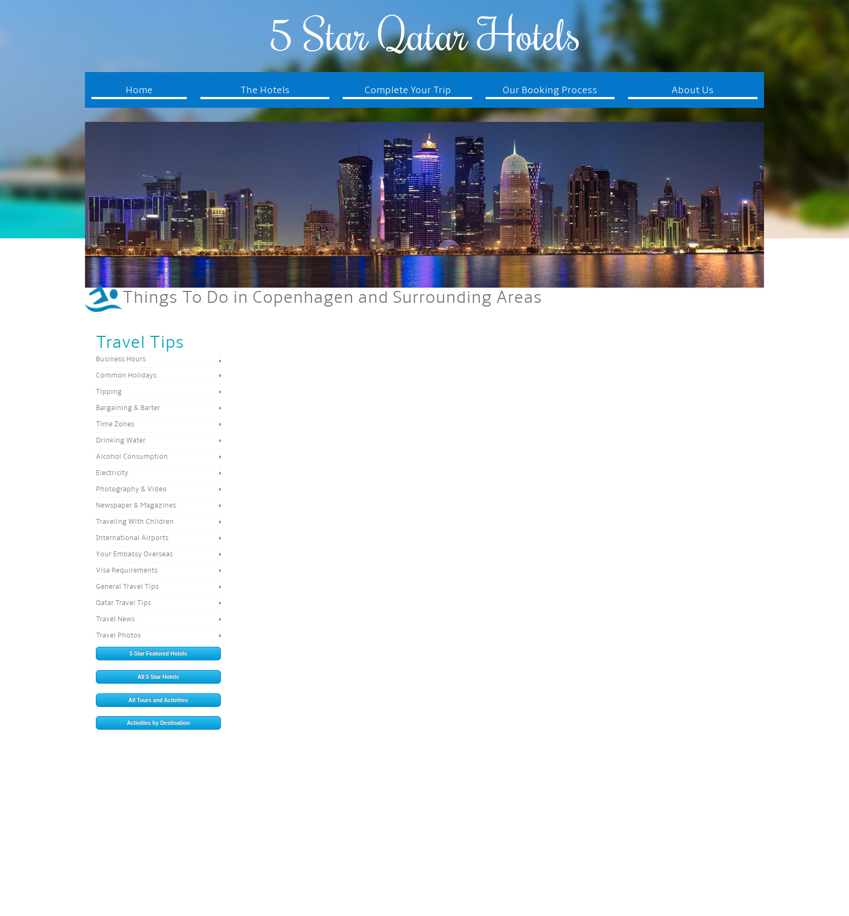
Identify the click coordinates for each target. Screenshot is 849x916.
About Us (692, 91)
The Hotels (265, 91)
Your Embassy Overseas (134, 554)
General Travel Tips (127, 586)
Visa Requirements (127, 570)
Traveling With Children (135, 521)
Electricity (112, 473)
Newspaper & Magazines (136, 505)
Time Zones (115, 424)
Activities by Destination (158, 723)
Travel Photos (118, 635)
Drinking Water (121, 440)
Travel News (115, 619)
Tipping (109, 391)
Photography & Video (131, 489)
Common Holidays (126, 375)
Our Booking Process (549, 91)
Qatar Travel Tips (123, 603)
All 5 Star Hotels (158, 677)
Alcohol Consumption (132, 456)
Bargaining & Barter (128, 408)
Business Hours (121, 359)
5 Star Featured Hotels (158, 654)
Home (139, 91)
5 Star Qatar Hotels (424, 34)
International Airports (132, 538)
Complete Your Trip (407, 91)
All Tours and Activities (158, 700)
